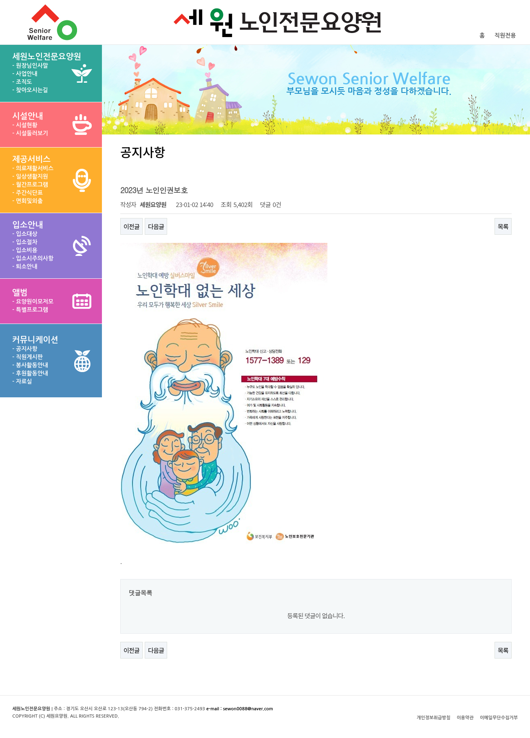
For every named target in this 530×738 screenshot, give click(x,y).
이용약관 (465, 718)
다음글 (156, 226)
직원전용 (505, 35)
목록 (503, 226)
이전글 (131, 226)
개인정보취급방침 (433, 718)
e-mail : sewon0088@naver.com (239, 709)
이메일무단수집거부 (499, 718)
